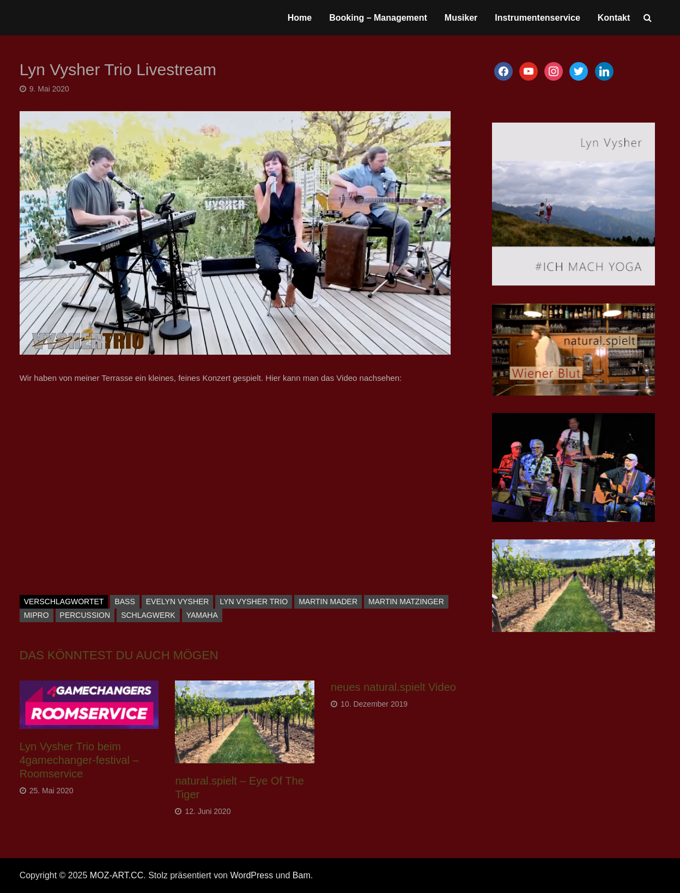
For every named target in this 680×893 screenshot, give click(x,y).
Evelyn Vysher (177, 601)
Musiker (461, 17)
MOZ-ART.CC (116, 875)
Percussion (85, 615)
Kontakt (614, 17)
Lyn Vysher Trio (254, 601)
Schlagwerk (148, 615)
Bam (302, 875)
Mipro (36, 615)
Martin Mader (328, 601)
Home (300, 17)
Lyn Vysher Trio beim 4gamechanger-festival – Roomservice (79, 760)
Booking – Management (378, 17)
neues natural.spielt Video (393, 687)
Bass (124, 601)
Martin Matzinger (406, 601)
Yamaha (202, 615)
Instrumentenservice (537, 17)
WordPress (251, 875)
